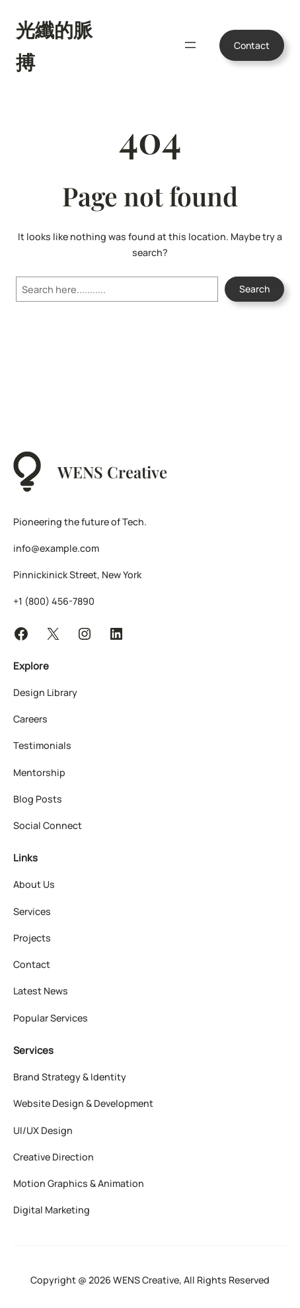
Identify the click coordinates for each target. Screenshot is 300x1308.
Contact (252, 45)
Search (254, 289)
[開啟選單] (190, 45)
